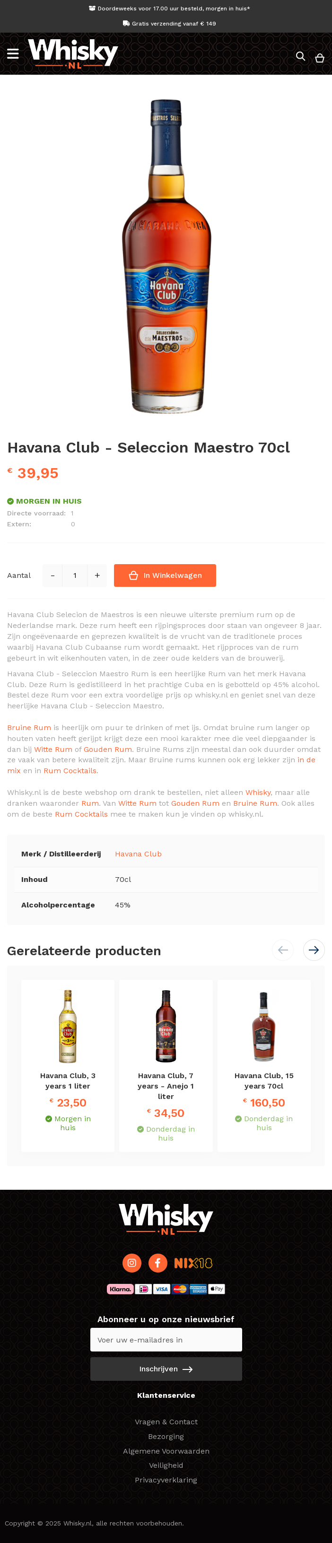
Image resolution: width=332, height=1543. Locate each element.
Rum (90, 803)
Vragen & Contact (166, 1421)
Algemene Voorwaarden (166, 1451)
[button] (314, 950)
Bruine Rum (29, 727)
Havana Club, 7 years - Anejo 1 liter (166, 1086)
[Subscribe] (166, 1369)
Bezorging (166, 1436)
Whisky (258, 792)
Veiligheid (166, 1465)
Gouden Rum (108, 749)
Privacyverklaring (166, 1479)
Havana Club (138, 853)
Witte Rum (53, 749)
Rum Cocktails (70, 770)
